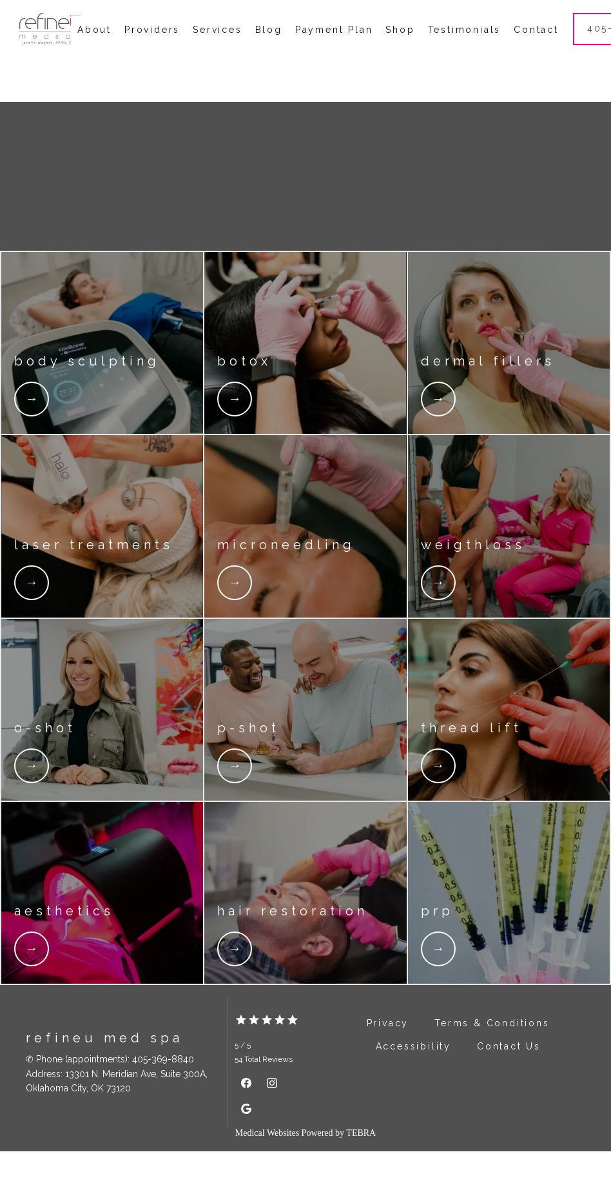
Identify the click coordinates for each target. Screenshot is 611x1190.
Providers (152, 49)
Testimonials (464, 49)
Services (217, 49)
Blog (268, 49)
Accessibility (413, 1085)
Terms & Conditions (491, 1062)
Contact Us (509, 1085)
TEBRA (361, 1171)
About (94, 49)
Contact (536, 49)
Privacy (388, 1062)
